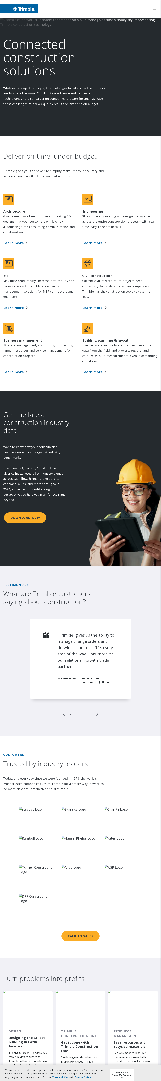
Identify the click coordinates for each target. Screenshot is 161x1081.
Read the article (19, 1025)
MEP (6, 263)
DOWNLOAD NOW (25, 486)
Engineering (92, 209)
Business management (22, 317)
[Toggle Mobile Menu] (154, 9)
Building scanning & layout (105, 317)
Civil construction (97, 263)
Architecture (14, 209)
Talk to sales (80, 878)
